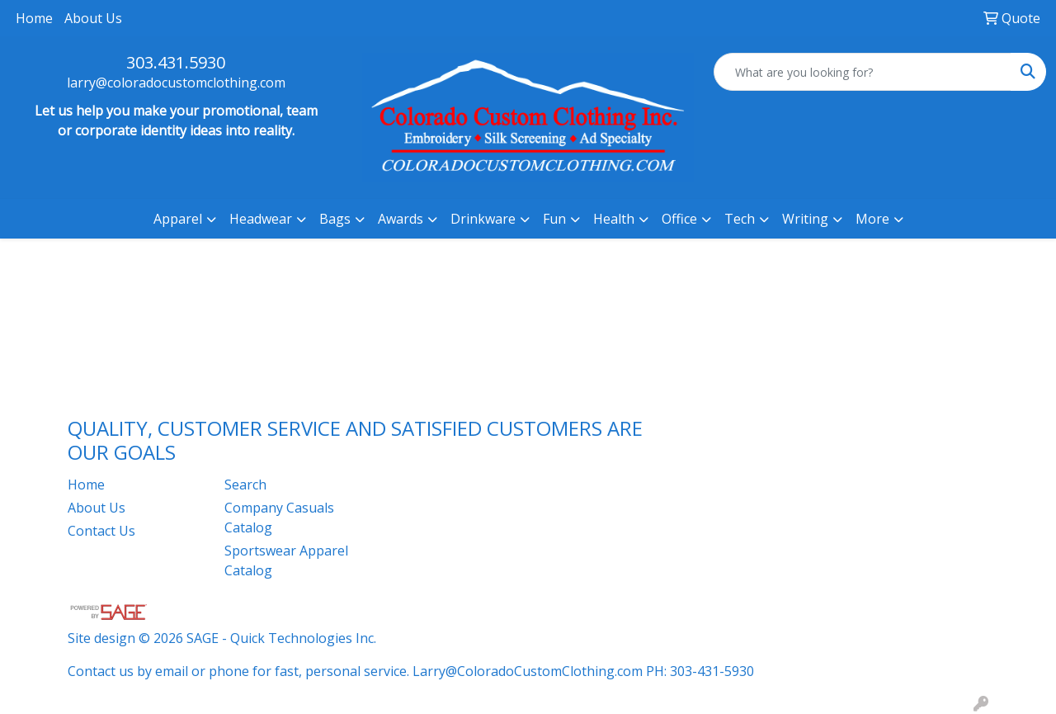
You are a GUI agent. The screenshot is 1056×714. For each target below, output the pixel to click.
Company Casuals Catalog (279, 518)
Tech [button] (739, 219)
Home (34, 18)
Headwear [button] (260, 219)
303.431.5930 (175, 62)
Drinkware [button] (483, 219)
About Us (93, 18)
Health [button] (613, 219)
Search (245, 484)
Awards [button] (400, 219)
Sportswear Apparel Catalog (286, 560)
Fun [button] (554, 219)
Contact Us (101, 531)
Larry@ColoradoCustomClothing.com (527, 671)
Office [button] (679, 219)
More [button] (872, 219)
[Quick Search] (862, 72)
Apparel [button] (177, 219)
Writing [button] (805, 219)
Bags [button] (335, 219)
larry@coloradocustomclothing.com (176, 82)
